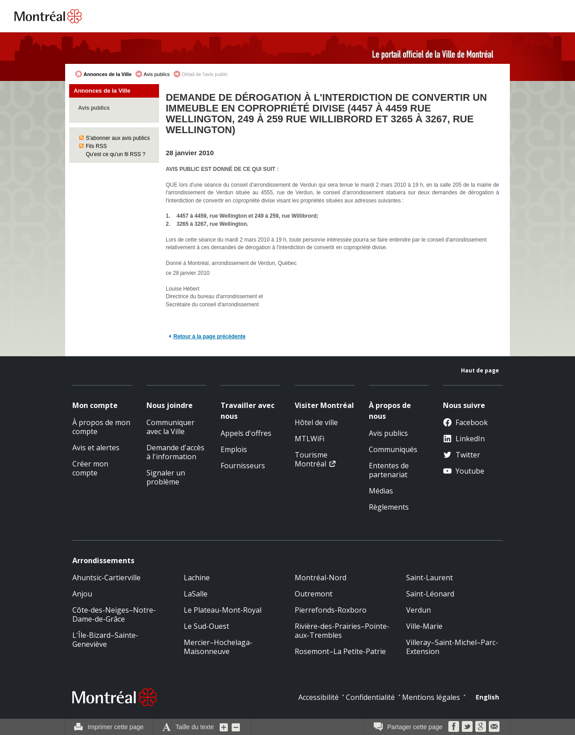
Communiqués (393, 449)
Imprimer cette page (116, 727)
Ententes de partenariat (389, 470)
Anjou (82, 594)
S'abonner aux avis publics (118, 138)
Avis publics (157, 74)
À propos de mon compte (101, 426)
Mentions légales (431, 697)
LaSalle (196, 594)
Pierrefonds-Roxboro (331, 610)
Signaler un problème (165, 477)
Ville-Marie (424, 626)
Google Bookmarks (480, 726)
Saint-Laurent (429, 578)
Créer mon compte (90, 468)
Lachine (197, 578)
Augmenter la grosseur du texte (224, 726)
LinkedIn (464, 438)
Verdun (418, 610)
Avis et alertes (95, 448)
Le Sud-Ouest (206, 626)
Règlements (389, 507)
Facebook (465, 422)
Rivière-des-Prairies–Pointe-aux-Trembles (342, 630)
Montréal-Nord (320, 578)
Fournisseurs (243, 466)
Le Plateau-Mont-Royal (222, 610)
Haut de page (480, 370)
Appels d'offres (246, 433)
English (487, 697)
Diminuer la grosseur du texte (235, 726)
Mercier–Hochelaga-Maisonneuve (218, 646)
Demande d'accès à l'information (175, 452)
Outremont (313, 594)
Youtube (463, 470)
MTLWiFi (309, 439)
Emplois (234, 449)
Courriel (494, 726)
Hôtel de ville (316, 422)
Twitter (461, 454)
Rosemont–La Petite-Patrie (340, 651)
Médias (381, 491)
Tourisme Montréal (311, 459)
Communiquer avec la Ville (170, 426)
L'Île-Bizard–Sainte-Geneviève (105, 639)
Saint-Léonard (430, 594)
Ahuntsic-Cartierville (106, 578)
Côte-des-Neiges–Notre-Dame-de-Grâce (114, 614)
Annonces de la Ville (108, 74)
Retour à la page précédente (209, 336)
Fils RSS (96, 146)
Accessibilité (318, 697)
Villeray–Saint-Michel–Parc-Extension (452, 646)
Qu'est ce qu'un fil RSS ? (116, 154)
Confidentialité (370, 697)
